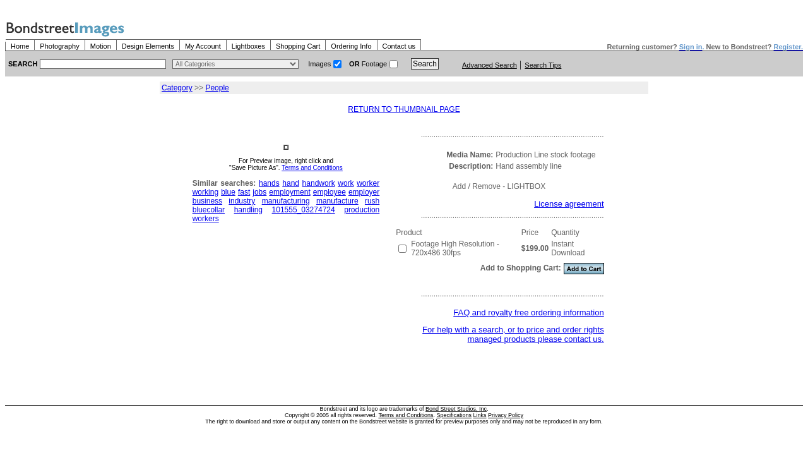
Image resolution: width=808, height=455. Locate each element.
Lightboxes (248, 46)
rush (372, 201)
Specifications (454, 415)
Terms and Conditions (312, 167)
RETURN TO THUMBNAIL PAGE (404, 109)
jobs (259, 192)
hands (269, 183)
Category (177, 87)
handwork (318, 183)
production (361, 209)
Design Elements (148, 46)
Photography (59, 46)
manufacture (337, 201)
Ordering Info (351, 46)
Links (480, 415)
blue (228, 192)
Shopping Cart (298, 46)
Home (20, 46)
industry (242, 201)
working (205, 192)
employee (329, 192)
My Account (203, 46)
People (217, 87)
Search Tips (543, 65)
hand (290, 183)
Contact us (399, 46)
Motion (100, 46)
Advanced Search (489, 65)
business (207, 201)
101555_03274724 (303, 209)
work (346, 183)
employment (289, 192)
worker (368, 183)
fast (244, 192)
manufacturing (286, 201)
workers (206, 218)
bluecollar (209, 209)
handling (248, 209)
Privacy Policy (505, 415)
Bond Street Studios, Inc (456, 409)
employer (363, 192)
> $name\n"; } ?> (235, 64)
